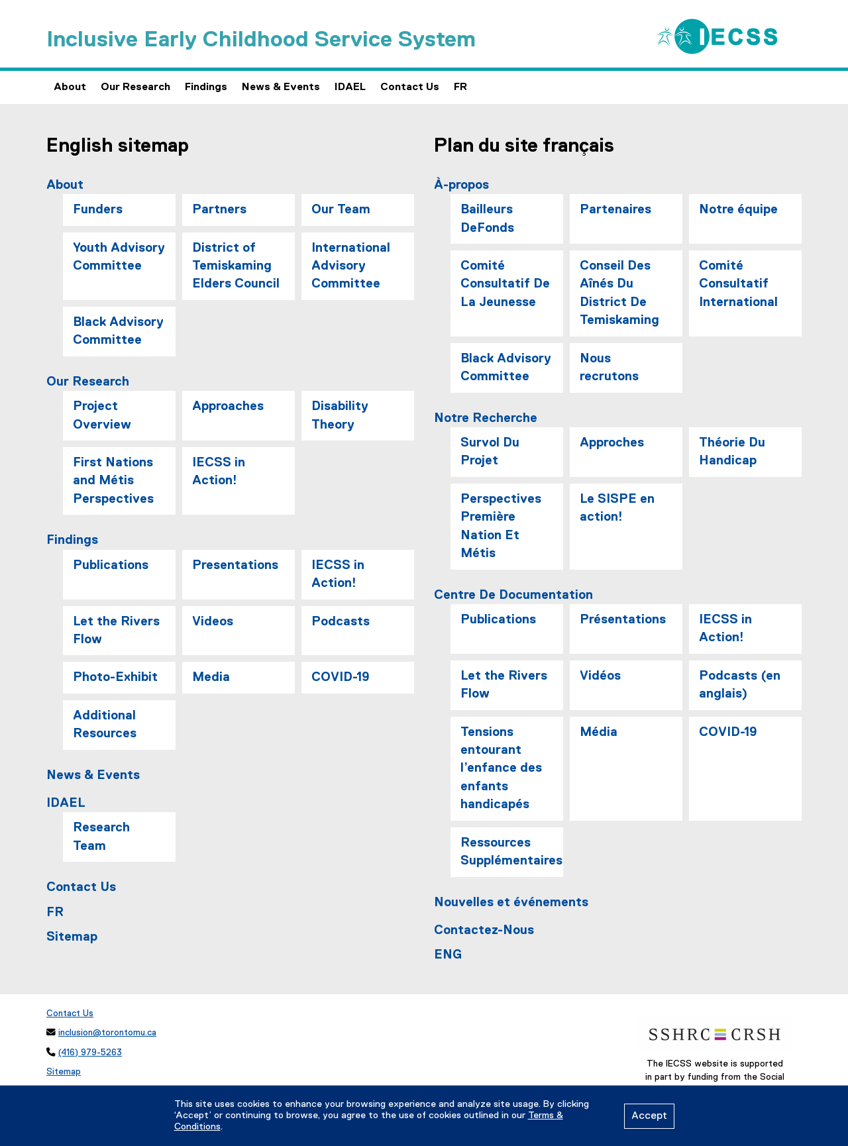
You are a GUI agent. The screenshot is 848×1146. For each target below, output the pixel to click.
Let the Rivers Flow (116, 630)
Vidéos (600, 676)
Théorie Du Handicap (732, 452)
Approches (612, 443)
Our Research (135, 87)
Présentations (623, 619)
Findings (206, 87)
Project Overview (102, 415)
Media (211, 677)
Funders (98, 209)
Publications (110, 565)
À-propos (461, 185)
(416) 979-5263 (90, 1052)
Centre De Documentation (513, 595)
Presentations (235, 565)
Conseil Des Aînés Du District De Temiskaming (619, 293)
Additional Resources (104, 724)
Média (598, 732)
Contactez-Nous (484, 930)
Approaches (228, 406)
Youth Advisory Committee (119, 257)
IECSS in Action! (218, 471)
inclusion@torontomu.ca (107, 1032)
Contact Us (409, 87)
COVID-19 (340, 677)
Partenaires (615, 209)
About (70, 87)
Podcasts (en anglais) (739, 685)
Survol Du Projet (489, 452)
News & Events (281, 87)
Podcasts (340, 621)
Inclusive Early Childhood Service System (261, 40)
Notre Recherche (485, 418)
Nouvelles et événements (511, 902)
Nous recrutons (609, 367)
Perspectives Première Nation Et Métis (500, 526)
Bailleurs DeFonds (487, 218)
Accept (649, 1116)
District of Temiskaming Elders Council (236, 266)
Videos (212, 621)
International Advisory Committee (350, 266)
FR (460, 87)
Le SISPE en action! (617, 508)
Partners (219, 209)
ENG (448, 955)
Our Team (340, 209)
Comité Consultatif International (738, 284)
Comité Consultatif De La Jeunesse (505, 284)
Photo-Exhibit (115, 677)
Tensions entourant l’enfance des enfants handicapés (501, 768)
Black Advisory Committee (118, 331)
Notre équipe (738, 209)
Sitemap (71, 937)
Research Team (101, 836)
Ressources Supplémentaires (511, 852)
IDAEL (350, 87)
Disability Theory (339, 415)
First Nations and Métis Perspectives (113, 480)
